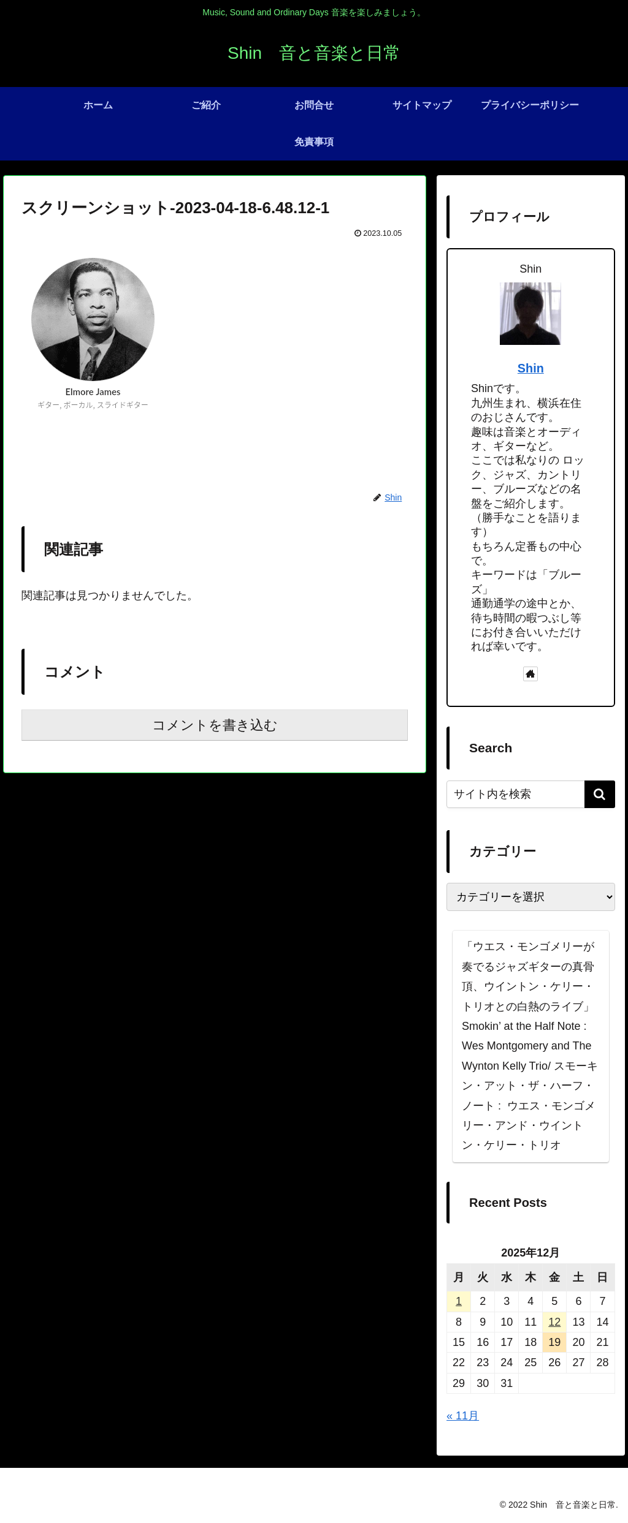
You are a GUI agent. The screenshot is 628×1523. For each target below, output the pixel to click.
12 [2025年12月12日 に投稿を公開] (554, 1322)
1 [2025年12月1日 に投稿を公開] (459, 1301)
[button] (599, 794)
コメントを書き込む (215, 725)
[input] (530, 794)
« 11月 (462, 1416)
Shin (531, 368)
